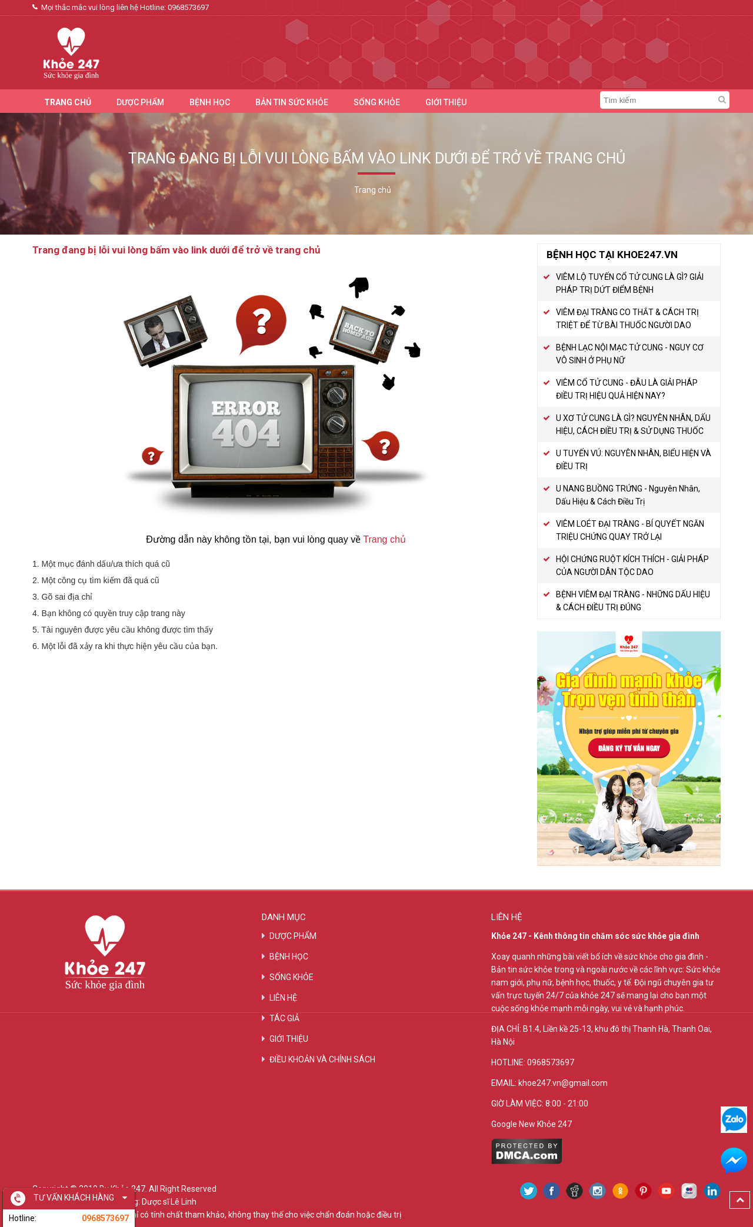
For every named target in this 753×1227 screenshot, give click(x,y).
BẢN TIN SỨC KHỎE (291, 102)
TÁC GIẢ (284, 1018)
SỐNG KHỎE (377, 102)
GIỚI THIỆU (446, 102)
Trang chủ (384, 539)
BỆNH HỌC (209, 102)
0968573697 (188, 7)
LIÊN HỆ (283, 997)
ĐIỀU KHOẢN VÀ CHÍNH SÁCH (322, 1059)
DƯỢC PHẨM (140, 102)
